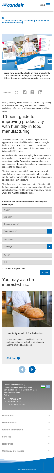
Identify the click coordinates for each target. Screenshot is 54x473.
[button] (6, 62)
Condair (13, 5)
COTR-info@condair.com (15, 404)
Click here (13, 358)
